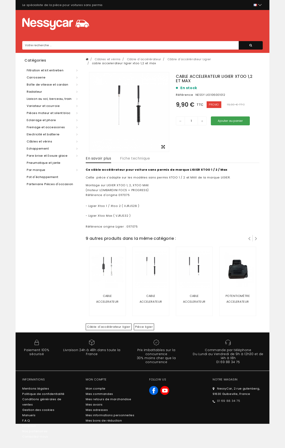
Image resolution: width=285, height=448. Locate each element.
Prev (249, 238)
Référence (184, 95)
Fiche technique (135, 158)
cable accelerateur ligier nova (151, 302)
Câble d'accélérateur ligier (108, 327)
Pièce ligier (144, 327)
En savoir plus (98, 158)
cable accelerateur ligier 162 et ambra (107, 302)
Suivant (256, 238)
